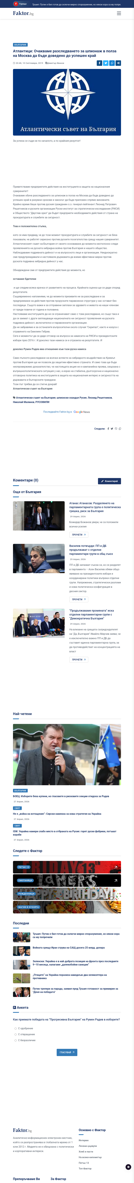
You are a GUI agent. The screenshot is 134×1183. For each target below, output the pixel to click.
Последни (21, 923)
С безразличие (25, 1040)
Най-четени (22, 714)
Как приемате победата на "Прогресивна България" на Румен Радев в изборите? (66, 1019)
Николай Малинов (23, 402)
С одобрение (24, 1028)
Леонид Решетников (100, 397)
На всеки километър (90, 1157)
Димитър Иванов (55, 63)
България (20, 790)
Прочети (78, 535)
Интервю (84, 1140)
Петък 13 (84, 1163)
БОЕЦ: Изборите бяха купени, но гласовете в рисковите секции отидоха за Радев (61, 796)
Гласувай (67, 1052)
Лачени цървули (88, 1146)
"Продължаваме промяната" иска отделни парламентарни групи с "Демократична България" (91, 614)
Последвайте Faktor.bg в (67, 411)
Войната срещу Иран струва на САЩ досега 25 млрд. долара (69, 947)
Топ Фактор (85, 1168)
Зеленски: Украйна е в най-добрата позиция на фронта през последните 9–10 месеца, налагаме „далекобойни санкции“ (75, 963)
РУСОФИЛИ (42, 402)
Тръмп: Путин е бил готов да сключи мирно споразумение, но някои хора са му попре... (60, 4)
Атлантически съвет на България (36, 397)
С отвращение (25, 1034)
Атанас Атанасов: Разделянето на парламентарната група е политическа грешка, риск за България (95, 507)
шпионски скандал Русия (72, 397)
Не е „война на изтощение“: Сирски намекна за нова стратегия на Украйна (57, 813)
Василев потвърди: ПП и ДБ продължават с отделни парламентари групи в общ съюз (91, 549)
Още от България (27, 492)
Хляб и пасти (86, 1151)
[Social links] (99, 63)
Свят (17, 808)
